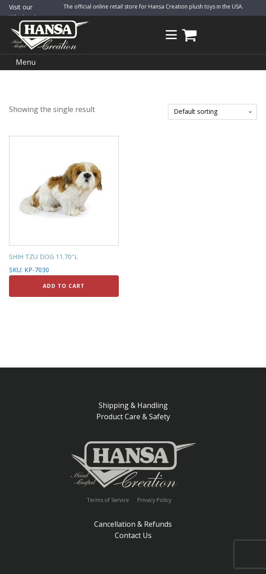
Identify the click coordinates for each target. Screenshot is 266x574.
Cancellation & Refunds (133, 524)
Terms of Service (108, 500)
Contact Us (133, 535)
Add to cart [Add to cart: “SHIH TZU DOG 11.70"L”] (64, 286)
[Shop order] (212, 112)
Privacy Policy (154, 500)
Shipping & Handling (133, 405)
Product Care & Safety (133, 417)
